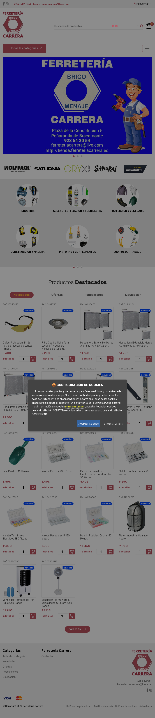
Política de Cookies (75, 407)
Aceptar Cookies (88, 423)
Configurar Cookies (113, 424)
